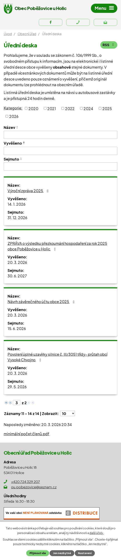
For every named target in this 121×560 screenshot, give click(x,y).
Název (9, 128)
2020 (33, 109)
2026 (13, 117)
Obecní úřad (27, 35)
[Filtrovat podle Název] (60, 136)
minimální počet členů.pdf (26, 434)
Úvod (8, 35)
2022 (70, 109)
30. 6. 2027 (17, 276)
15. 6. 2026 (17, 329)
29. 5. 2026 (17, 387)
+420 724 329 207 (25, 482)
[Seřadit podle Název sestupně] (17, 129)
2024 (88, 109)
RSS (108, 46)
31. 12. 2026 (17, 218)
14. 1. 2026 (16, 205)
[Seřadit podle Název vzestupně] (17, 127)
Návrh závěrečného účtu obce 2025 (42, 302)
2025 (107, 109)
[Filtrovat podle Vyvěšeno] (60, 152)
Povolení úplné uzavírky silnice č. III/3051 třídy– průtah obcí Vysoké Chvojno (57, 358)
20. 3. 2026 (17, 263)
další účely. (96, 532)
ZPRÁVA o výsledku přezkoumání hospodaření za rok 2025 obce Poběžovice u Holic (57, 247)
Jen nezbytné (62, 553)
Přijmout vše (37, 553)
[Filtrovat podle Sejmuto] (60, 168)
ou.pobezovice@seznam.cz (34, 488)
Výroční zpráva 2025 (29, 191)
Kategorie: (13, 109)
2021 (51, 109)
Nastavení (85, 553)
